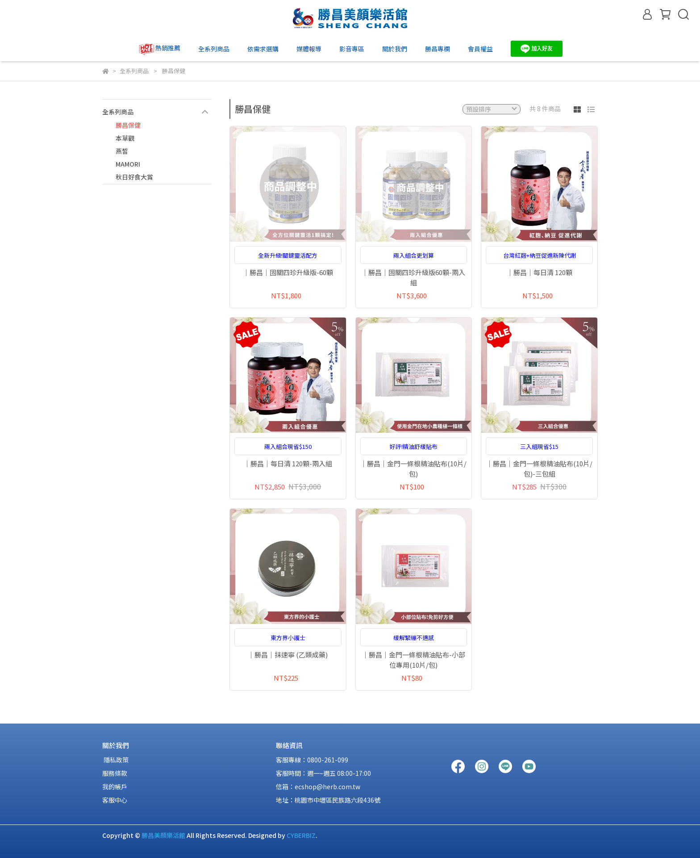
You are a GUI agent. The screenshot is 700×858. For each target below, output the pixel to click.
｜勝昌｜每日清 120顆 (539, 272)
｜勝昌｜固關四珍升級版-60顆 (288, 272)
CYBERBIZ (301, 835)
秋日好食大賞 (134, 176)
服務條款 (114, 773)
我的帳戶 (114, 786)
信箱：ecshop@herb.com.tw (318, 786)
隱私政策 (115, 759)
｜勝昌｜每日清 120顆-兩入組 (288, 463)
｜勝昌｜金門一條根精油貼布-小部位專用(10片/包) (413, 660)
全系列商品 (213, 48)
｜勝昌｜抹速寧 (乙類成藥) (288, 654)
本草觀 (125, 138)
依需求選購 (263, 48)
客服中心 (114, 799)
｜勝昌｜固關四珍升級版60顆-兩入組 (413, 277)
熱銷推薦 (159, 49)
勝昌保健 (128, 125)
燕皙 (122, 150)
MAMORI (128, 163)
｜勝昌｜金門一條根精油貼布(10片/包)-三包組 (539, 468)
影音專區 (351, 48)
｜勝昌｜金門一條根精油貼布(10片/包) (413, 468)
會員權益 (480, 48)
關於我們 (394, 48)
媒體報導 (308, 48)
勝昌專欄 (437, 48)
